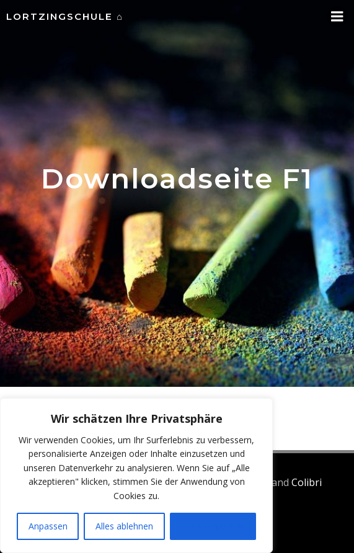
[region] (136, 475)
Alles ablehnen (124, 526)
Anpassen (48, 526)
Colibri (306, 482)
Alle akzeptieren (212, 526)
